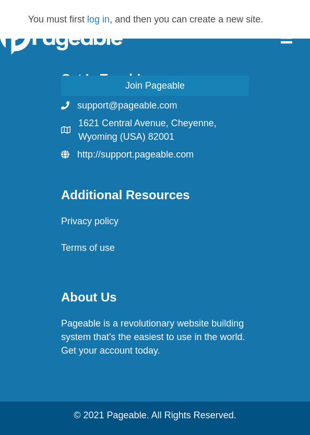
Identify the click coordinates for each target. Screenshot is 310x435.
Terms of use (88, 248)
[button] (155, 86)
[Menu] (286, 38)
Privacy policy (89, 221)
